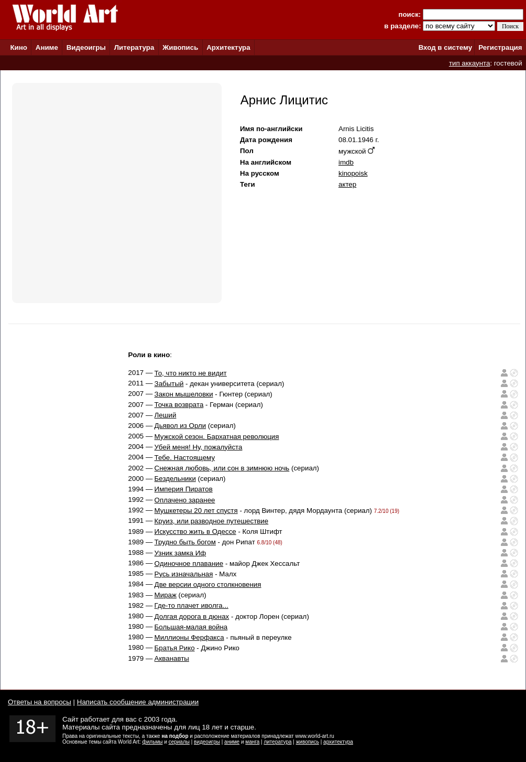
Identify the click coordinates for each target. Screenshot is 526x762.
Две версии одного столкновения (208, 584)
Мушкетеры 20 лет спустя (196, 510)
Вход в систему (445, 47)
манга (252, 742)
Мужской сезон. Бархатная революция (217, 437)
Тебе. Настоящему (185, 458)
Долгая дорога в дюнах (192, 616)
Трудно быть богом (185, 542)
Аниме (47, 47)
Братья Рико (175, 648)
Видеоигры (86, 47)
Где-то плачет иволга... (191, 605)
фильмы (153, 742)
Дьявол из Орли (180, 426)
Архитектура (228, 47)
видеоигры (207, 742)
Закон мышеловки (184, 394)
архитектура (338, 742)
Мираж (166, 595)
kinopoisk (353, 173)
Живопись (180, 47)
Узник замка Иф (180, 553)
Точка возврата (179, 405)
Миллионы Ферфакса (189, 637)
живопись (307, 742)
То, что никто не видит (191, 373)
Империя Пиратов (184, 489)
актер (347, 184)
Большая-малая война (191, 627)
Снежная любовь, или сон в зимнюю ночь (222, 468)
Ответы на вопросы (39, 702)
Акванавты (172, 658)
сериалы (179, 742)
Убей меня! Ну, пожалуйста (199, 447)
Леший (166, 415)
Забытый (169, 384)
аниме (231, 742)
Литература (134, 47)
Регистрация (500, 47)
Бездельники (175, 478)
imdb (346, 162)
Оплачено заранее (185, 500)
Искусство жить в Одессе (195, 531)
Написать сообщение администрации (138, 702)
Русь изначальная (184, 574)
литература (277, 742)
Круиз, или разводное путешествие (212, 521)
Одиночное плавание (189, 563)
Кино (18, 47)
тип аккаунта (469, 63)
